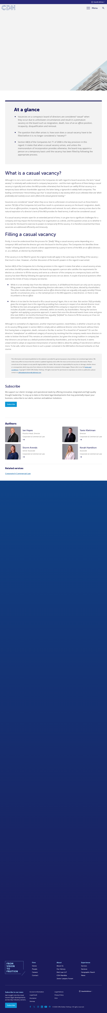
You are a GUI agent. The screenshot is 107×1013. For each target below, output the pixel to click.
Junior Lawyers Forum (65, 979)
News (83, 975)
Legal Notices (59, 992)
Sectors (84, 966)
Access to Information (37, 992)
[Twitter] (34, 1007)
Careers (35, 972)
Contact (35, 975)
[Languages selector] (98, 2)
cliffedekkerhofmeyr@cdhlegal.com (29, 372)
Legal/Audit (33, 995)
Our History (61, 969)
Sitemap (32, 1001)
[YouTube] (46, 1007)
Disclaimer (33, 998)
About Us (60, 966)
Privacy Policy (59, 995)
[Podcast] (50, 1007)
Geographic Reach (88, 972)
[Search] (103, 8)
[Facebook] (30, 1007)
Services (84, 969)
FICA (56, 998)
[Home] (8, 8)
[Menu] (92, 8)
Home (34, 966)
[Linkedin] (42, 1007)
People (34, 969)
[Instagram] (38, 1007)
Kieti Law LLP (62, 972)
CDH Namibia (62, 975)
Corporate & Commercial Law (18, 473)
